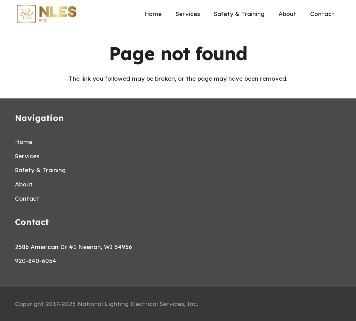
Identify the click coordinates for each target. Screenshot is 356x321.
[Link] (46, 13)
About (24, 184)
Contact (27, 198)
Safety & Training (40, 170)
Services (27, 156)
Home (23, 141)
